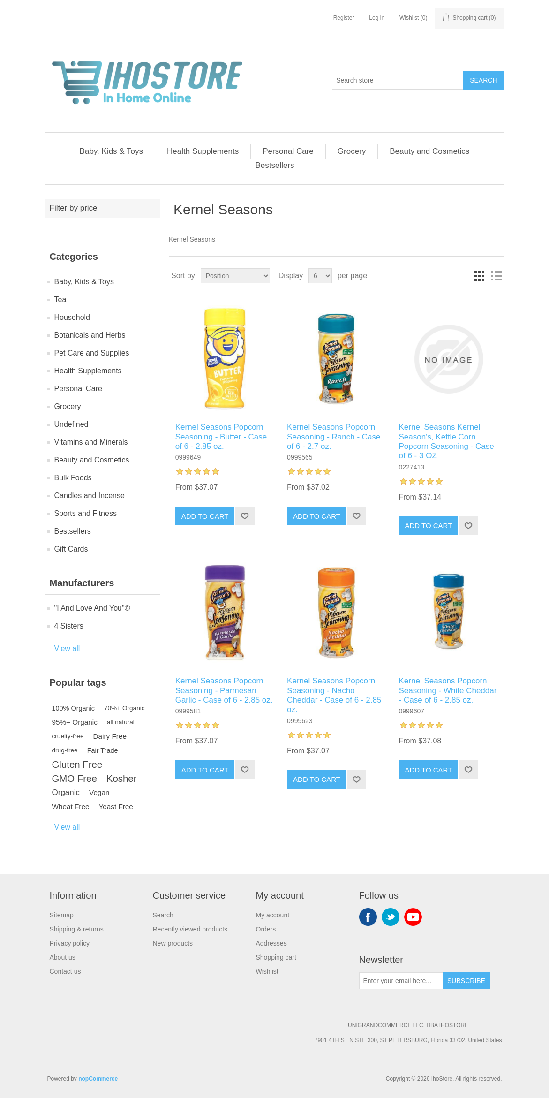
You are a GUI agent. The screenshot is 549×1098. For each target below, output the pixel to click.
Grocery (352, 151)
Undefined (71, 424)
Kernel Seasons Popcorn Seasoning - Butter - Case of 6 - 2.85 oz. (221, 437)
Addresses (271, 943)
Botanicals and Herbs (90, 335)
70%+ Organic (124, 708)
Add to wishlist (244, 516)
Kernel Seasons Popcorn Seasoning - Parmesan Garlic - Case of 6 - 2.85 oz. (224, 690)
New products (173, 943)
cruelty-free (68, 736)
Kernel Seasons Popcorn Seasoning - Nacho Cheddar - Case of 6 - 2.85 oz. (334, 695)
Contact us (65, 971)
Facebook (368, 917)
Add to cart (205, 516)
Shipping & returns (77, 929)
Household (72, 317)
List (496, 275)
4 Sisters (68, 626)
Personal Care (288, 151)
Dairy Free (110, 736)
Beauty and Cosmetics (429, 151)
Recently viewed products (190, 929)
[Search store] (397, 80)
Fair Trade (102, 750)
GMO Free (74, 778)
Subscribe (466, 980)
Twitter (390, 917)
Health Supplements (203, 151)
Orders (266, 929)
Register (343, 18)
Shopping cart (276, 957)
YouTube (413, 917)
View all (67, 648)
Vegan (99, 792)
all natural (121, 722)
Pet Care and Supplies (91, 353)
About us (62, 957)
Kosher (121, 778)
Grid (479, 275)
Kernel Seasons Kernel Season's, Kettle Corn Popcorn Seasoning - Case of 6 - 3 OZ (446, 441)
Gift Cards (71, 549)
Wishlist (267, 971)
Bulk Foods (73, 478)
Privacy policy (70, 943)
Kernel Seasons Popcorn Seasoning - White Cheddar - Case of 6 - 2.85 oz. (448, 690)
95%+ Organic (75, 722)
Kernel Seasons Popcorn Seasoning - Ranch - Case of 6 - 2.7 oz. (333, 437)
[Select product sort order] (235, 275)
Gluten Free (77, 764)
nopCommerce (98, 1078)
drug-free (65, 750)
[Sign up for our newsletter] (401, 980)
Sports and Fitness (85, 513)
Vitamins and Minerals (91, 442)
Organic (66, 792)
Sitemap (62, 915)
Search (483, 80)
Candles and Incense (89, 496)
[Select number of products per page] (320, 275)
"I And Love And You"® (92, 608)
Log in (376, 18)
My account (273, 915)
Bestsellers (274, 165)
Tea (60, 299)
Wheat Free (71, 806)
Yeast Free (115, 806)
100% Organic (73, 708)
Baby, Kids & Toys (111, 151)
